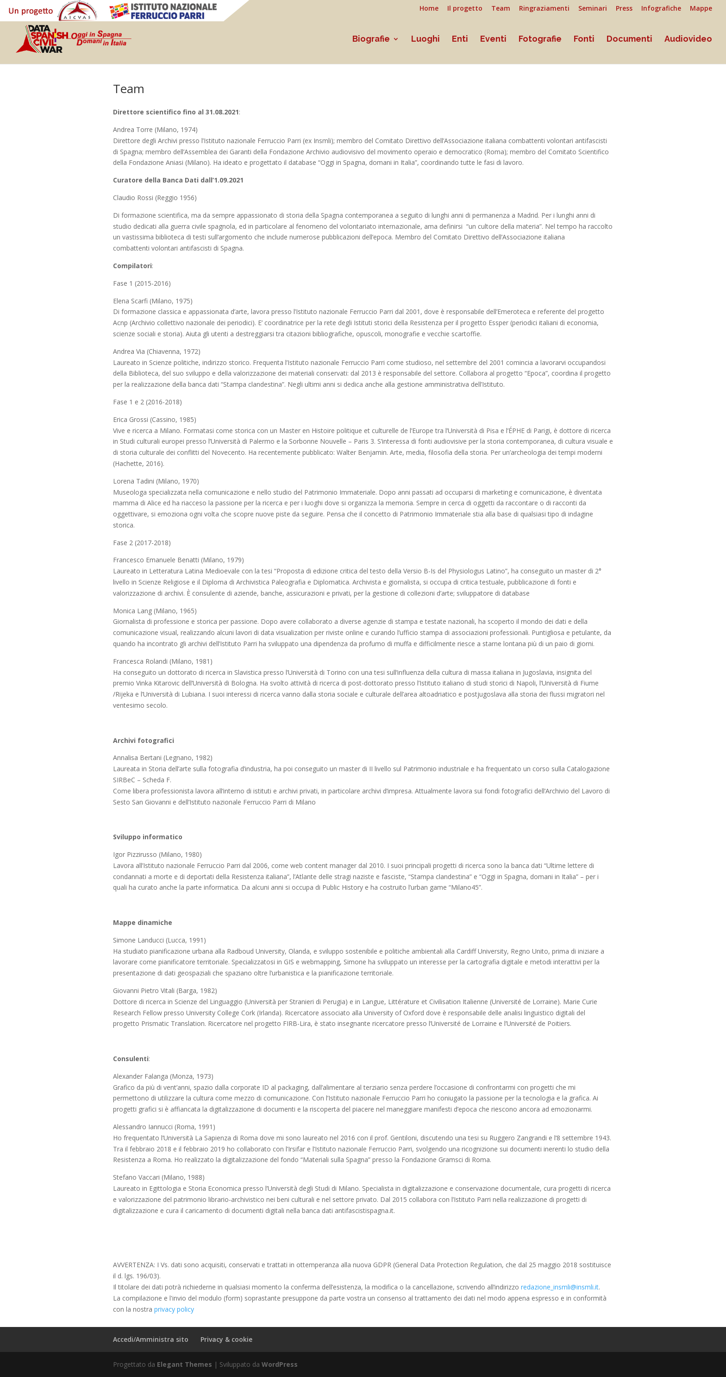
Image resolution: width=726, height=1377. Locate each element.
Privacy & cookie (226, 1339)
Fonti (584, 40)
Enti (460, 40)
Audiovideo (688, 40)
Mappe (701, 9)
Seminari (592, 9)
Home (428, 9)
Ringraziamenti (544, 9)
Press (624, 9)
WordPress (280, 1364)
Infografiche (661, 9)
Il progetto (464, 9)
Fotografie (540, 40)
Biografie (371, 40)
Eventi (493, 40)
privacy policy (174, 1309)
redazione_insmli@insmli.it (560, 1287)
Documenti (629, 40)
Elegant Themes (184, 1364)
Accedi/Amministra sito (150, 1339)
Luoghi (425, 40)
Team (500, 9)
